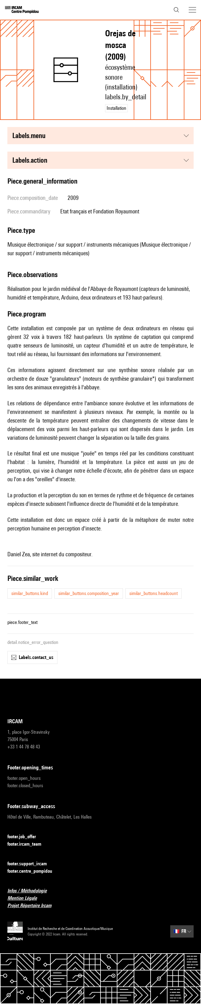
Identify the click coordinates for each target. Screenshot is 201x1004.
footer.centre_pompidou (33, 871)
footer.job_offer (25, 837)
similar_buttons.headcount (153, 593)
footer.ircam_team (28, 844)
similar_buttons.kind (29, 593)
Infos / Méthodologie (30, 891)
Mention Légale (25, 898)
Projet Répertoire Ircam (33, 906)
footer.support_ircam (30, 864)
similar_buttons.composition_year (88, 593)
